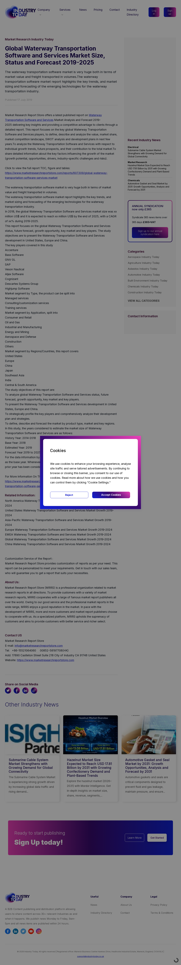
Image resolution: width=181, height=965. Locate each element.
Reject (69, 494)
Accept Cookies (111, 494)
